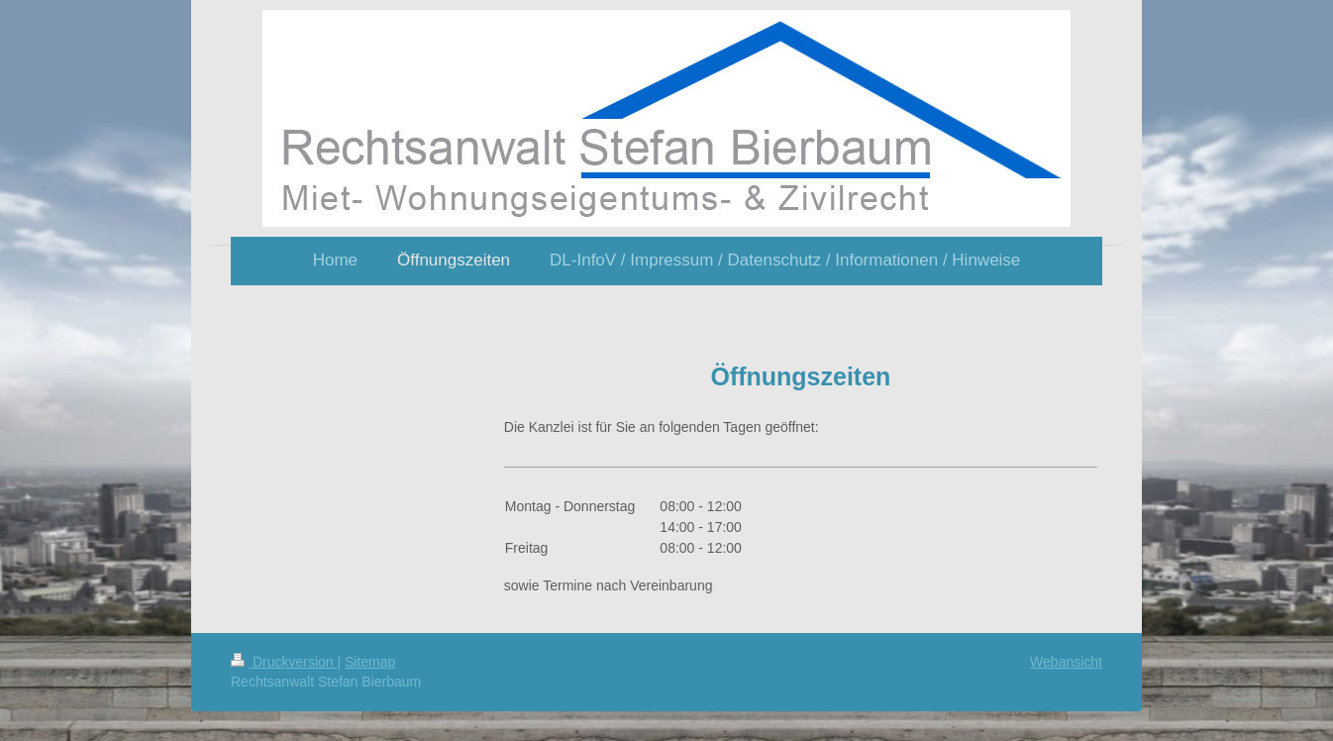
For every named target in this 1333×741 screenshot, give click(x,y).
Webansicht (1066, 662)
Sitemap (370, 662)
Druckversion (284, 662)
